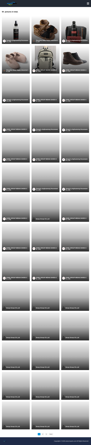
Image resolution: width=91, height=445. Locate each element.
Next (51, 434)
